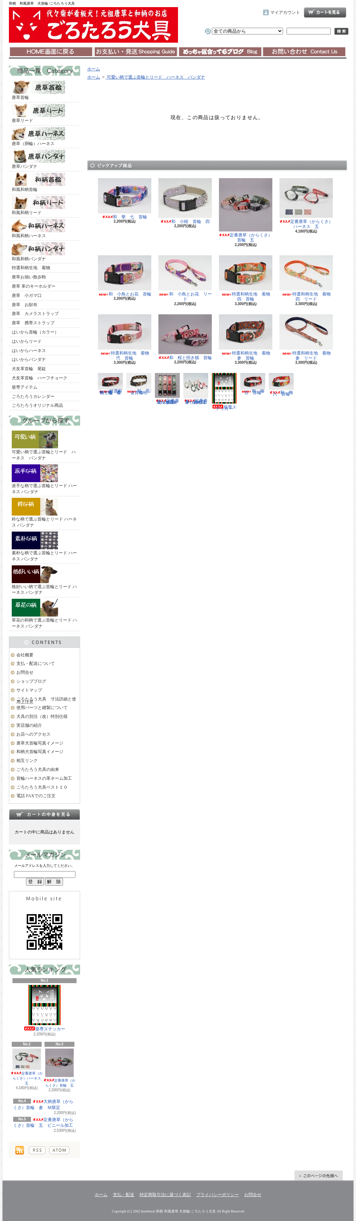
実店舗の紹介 (29, 725)
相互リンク (27, 760)
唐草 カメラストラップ (35, 313)
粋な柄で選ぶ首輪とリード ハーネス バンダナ (44, 513)
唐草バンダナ (38, 159)
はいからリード (27, 341)
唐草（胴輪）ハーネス (38, 136)
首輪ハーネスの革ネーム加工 (44, 778)
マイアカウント (285, 12)
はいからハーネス (29, 350)
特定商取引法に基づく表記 (165, 1194)
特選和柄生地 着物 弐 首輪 (125, 337)
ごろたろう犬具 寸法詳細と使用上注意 (46, 701)
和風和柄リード (38, 205)
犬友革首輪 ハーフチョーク (39, 377)
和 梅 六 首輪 (283, 384)
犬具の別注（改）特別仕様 (42, 716)
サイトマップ (29, 690)
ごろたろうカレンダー (33, 396)
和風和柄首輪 (38, 182)
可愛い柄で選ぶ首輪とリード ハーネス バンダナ (44, 445)
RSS (37, 1150)
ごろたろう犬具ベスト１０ (42, 787)
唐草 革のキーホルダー (34, 286)
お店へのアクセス (33, 734)
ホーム (51, 52)
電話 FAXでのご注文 (36, 795)
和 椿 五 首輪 (254, 384)
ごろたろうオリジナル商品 (37, 405)
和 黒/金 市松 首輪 (139, 384)
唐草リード (38, 113)
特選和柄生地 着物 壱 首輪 (111, 384)
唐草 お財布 (24, 304)
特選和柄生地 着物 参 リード (307, 337)
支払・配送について (135, 52)
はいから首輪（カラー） (35, 332)
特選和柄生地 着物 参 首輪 (246, 337)
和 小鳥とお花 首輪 (124, 276)
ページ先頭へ (318, 1175)
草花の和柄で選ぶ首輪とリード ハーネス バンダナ (44, 614)
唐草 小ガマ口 (27, 295)
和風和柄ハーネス (38, 228)
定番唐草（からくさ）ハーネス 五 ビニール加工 (195, 389)
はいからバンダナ (29, 359)
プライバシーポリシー (217, 1194)
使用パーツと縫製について (42, 707)
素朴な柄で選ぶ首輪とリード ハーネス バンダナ (44, 546)
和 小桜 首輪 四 (185, 201)
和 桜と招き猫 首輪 (185, 337)
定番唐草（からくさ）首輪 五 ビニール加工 (43, 1122)
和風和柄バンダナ (38, 251)
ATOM (59, 1150)
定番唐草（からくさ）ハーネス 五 (27, 1067)
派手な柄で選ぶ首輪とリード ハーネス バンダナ (44, 479)
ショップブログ (220, 52)
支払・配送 (123, 1194)
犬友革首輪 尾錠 (29, 368)
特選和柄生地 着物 (31, 267)
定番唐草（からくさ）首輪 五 (59, 1068)
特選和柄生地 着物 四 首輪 (246, 278)
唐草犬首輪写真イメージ (39, 743)
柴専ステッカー (44, 1008)
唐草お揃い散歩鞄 (29, 276)
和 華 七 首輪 (124, 198)
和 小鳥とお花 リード (185, 278)
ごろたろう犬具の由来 (37, 769)
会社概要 (24, 654)
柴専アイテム (24, 387)
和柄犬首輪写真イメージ (39, 751)
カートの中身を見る (44, 814)
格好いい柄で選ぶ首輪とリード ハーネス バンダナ (44, 580)
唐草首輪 (38, 90)
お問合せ (304, 52)
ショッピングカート (325, 12)
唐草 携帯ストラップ (33, 322)
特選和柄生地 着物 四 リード (307, 278)
